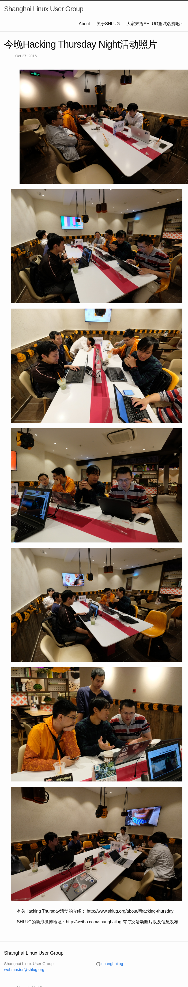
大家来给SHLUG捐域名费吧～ (155, 23)
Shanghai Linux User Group (43, 9)
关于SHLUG (108, 23)
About (84, 23)
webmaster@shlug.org (24, 969)
